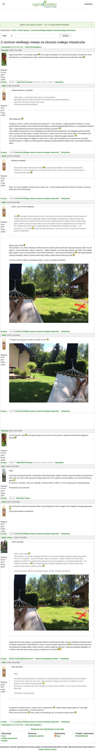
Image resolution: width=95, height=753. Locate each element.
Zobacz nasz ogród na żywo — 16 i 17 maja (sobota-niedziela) (44, 25)
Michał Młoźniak (82, 736)
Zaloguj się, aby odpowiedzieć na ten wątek (47, 729)
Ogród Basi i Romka (24, 82)
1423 (27, 47)
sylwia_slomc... (7, 537)
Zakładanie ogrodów (36, 736)
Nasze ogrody (23, 30)
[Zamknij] (91, 24)
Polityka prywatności (9, 738)
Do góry (4, 82)
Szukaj (65, 36)
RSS (57, 736)
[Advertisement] (47, 15)
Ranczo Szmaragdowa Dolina (47, 659)
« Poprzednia (6, 47)
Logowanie (88, 4)
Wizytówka (59, 82)
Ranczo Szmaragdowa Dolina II (21, 659)
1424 (31, 47)
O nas (3, 736)
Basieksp (4, 50)
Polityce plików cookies (47, 749)
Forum (13, 30)
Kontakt (4, 741)
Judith (3, 86)
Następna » (37, 47)
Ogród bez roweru (23, 498)
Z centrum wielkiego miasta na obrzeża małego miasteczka (53, 30)
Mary (3, 466)
